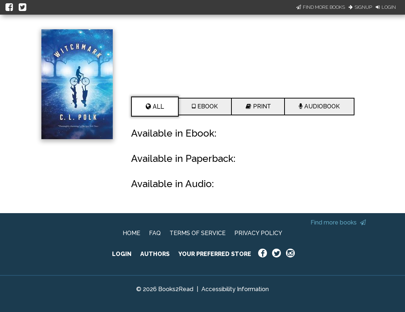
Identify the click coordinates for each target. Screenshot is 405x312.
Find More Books (320, 7)
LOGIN (121, 253)
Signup (360, 7)
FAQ (155, 233)
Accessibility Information (235, 289)
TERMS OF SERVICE (198, 233)
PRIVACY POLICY (258, 233)
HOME (131, 233)
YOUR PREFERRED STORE (214, 253)
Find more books (338, 222)
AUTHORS (155, 253)
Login (386, 7)
